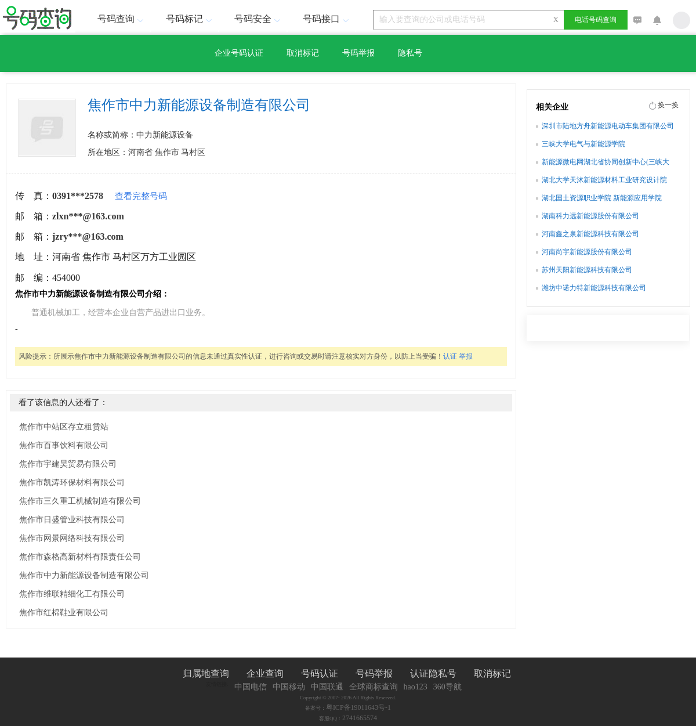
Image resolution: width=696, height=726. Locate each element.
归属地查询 (206, 673)
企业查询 (265, 673)
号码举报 (358, 53)
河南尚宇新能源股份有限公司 (587, 252)
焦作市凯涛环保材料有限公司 (72, 482)
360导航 (447, 686)
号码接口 (327, 19)
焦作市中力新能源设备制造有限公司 (84, 575)
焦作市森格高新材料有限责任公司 (80, 556)
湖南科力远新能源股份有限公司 (590, 216)
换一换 (668, 105)
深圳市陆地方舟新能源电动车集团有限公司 (608, 126)
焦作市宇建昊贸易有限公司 (68, 464)
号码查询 (121, 19)
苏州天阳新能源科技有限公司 (587, 270)
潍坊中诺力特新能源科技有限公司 (594, 288)
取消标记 (303, 53)
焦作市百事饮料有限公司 (63, 445)
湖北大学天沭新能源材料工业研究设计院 (604, 180)
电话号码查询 (596, 20)
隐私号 (410, 53)
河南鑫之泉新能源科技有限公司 (590, 234)
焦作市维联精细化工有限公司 (72, 594)
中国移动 (289, 686)
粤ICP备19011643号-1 (358, 707)
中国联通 (327, 686)
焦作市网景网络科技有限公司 (72, 538)
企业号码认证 (239, 53)
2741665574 (359, 718)
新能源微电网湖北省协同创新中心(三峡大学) (605, 163)
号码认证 (319, 673)
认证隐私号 (433, 673)
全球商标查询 (373, 686)
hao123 (415, 686)
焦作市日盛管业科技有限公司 (72, 519)
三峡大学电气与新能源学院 (583, 144)
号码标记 (190, 19)
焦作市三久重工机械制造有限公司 (80, 501)
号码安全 (258, 19)
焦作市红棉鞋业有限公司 (63, 612)
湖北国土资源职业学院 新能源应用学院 (602, 198)
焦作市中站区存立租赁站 (63, 426)
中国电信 (250, 686)
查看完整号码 (141, 196)
